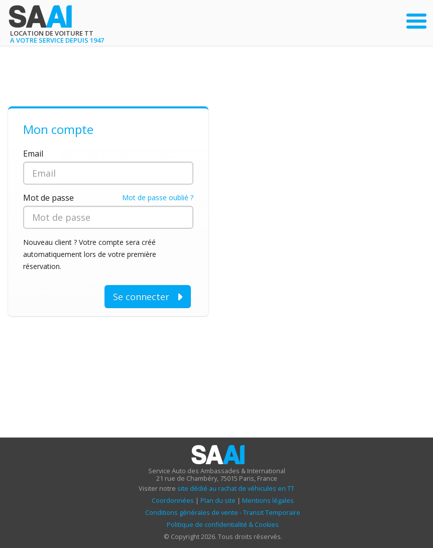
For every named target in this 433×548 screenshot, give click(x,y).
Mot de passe (48, 197)
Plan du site (218, 500)
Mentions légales (268, 500)
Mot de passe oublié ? (157, 197)
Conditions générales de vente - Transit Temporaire (222, 512)
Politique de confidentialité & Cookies (223, 524)
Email (33, 153)
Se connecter (147, 297)
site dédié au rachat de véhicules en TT (235, 488)
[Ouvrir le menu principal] (416, 21)
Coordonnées (173, 500)
